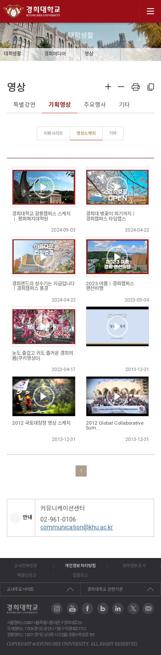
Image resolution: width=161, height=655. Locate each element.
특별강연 (24, 105)
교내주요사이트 (20, 589)
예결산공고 (26, 575)
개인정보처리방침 (80, 565)
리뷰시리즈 (53, 133)
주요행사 (95, 105)
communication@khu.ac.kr (76, 527)
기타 (124, 105)
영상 (89, 54)
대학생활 (12, 54)
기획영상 (60, 105)
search (130, 11)
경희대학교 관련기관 (105, 589)
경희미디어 (55, 54)
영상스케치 (86, 133)
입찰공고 (80, 575)
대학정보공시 (134, 565)
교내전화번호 (25, 565)
